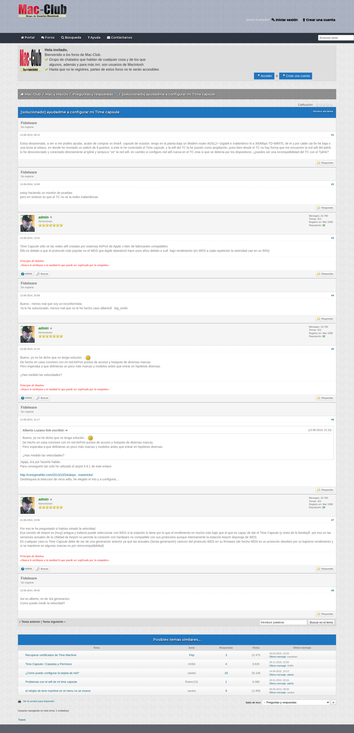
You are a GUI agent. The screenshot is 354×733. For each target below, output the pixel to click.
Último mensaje (277, 656)
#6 (332, 419)
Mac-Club (33, 94)
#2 (332, 184)
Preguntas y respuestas (93, 94)
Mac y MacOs (57, 94)
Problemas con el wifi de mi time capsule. (51, 681)
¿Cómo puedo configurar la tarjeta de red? (52, 673)
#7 (332, 520)
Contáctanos (119, 37)
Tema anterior (31, 621)
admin (290, 674)
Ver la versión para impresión (38, 701)
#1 (332, 135)
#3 (332, 238)
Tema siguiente (53, 621)
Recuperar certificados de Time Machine (51, 655)
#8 (332, 590)
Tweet (22, 719)
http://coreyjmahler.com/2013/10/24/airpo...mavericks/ (56, 475)
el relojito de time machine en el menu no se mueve (58, 690)
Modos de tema (323, 111)
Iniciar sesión (285, 20)
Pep (191, 655)
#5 (332, 349)
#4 (332, 295)
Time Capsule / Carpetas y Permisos (48, 664)
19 (226, 673)
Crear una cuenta (319, 20)
